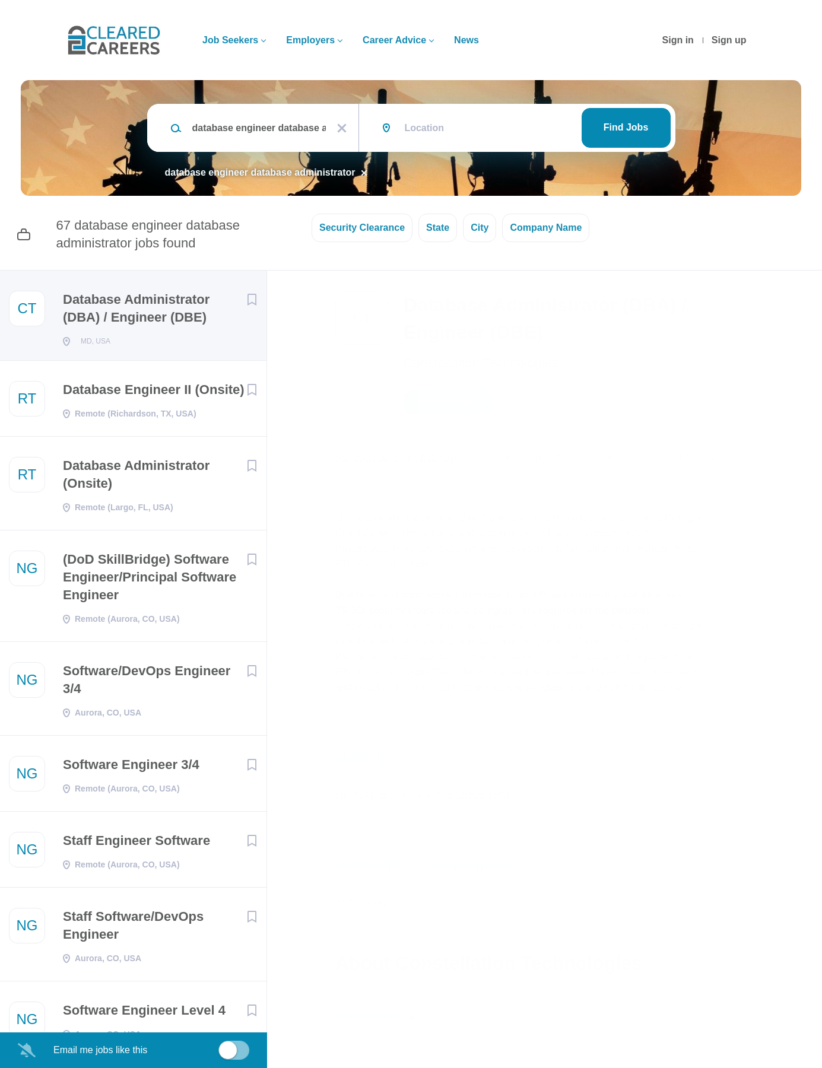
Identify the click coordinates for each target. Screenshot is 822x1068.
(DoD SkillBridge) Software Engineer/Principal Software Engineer (149, 580)
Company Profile (375, 1016)
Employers (310, 40)
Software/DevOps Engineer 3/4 (146, 683)
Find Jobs (626, 127)
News (466, 40)
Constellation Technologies (481, 362)
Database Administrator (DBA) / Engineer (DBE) (136, 308)
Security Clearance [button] (362, 228)
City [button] (479, 228)
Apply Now (448, 402)
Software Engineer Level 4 (144, 1013)
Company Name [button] (546, 228)
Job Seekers (230, 40)
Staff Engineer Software (136, 844)
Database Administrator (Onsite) (136, 478)
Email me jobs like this (100, 1050)
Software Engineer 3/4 (131, 768)
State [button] (437, 228)
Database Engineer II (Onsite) (154, 393)
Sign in (678, 40)
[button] (725, 404)
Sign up (729, 40)
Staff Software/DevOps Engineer (133, 929)
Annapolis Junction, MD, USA (397, 458)
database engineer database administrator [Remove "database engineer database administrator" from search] (260, 172)
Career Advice (394, 40)
